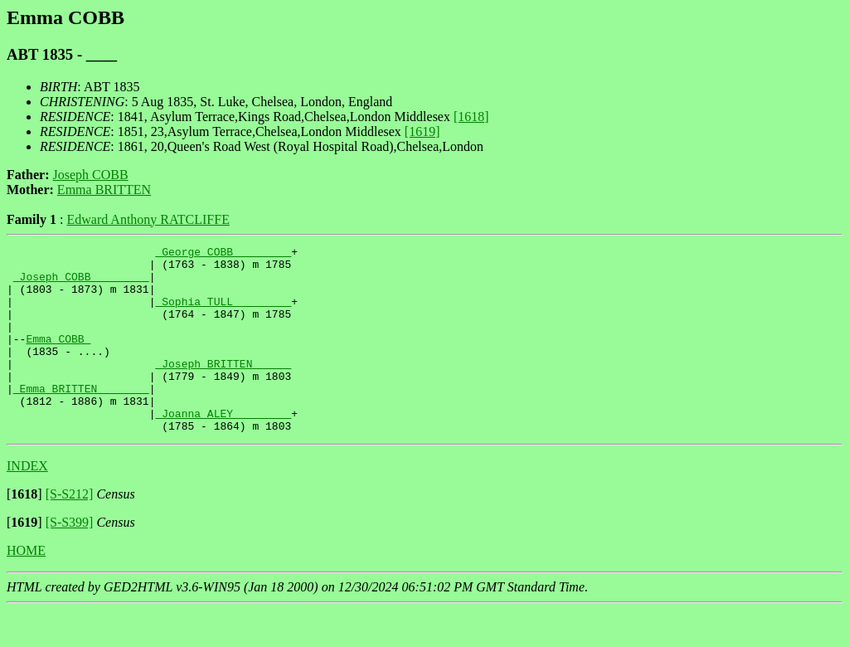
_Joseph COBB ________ (81, 283)
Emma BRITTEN (104, 189)
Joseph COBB (91, 175)
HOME (26, 588)
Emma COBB (58, 358)
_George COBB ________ (223, 253)
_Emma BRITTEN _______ (81, 418)
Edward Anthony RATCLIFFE (147, 219)
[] (24, 531)
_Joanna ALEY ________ (223, 447)
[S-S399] (70, 559)
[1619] (422, 131)
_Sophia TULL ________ (223, 313)
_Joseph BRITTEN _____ (223, 388)
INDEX (27, 503)
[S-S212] (70, 531)
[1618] (471, 116)
